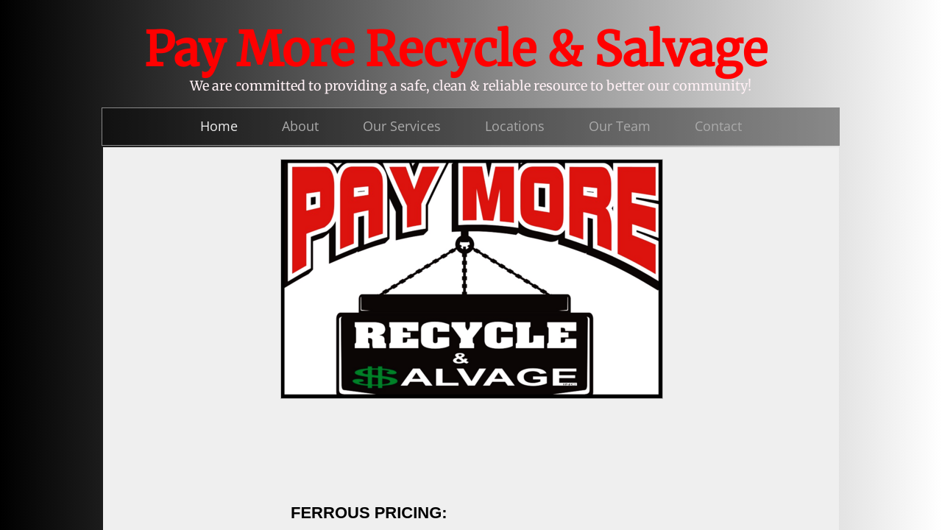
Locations (515, 126)
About (300, 126)
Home (219, 126)
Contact (718, 126)
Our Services (402, 126)
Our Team (620, 126)
